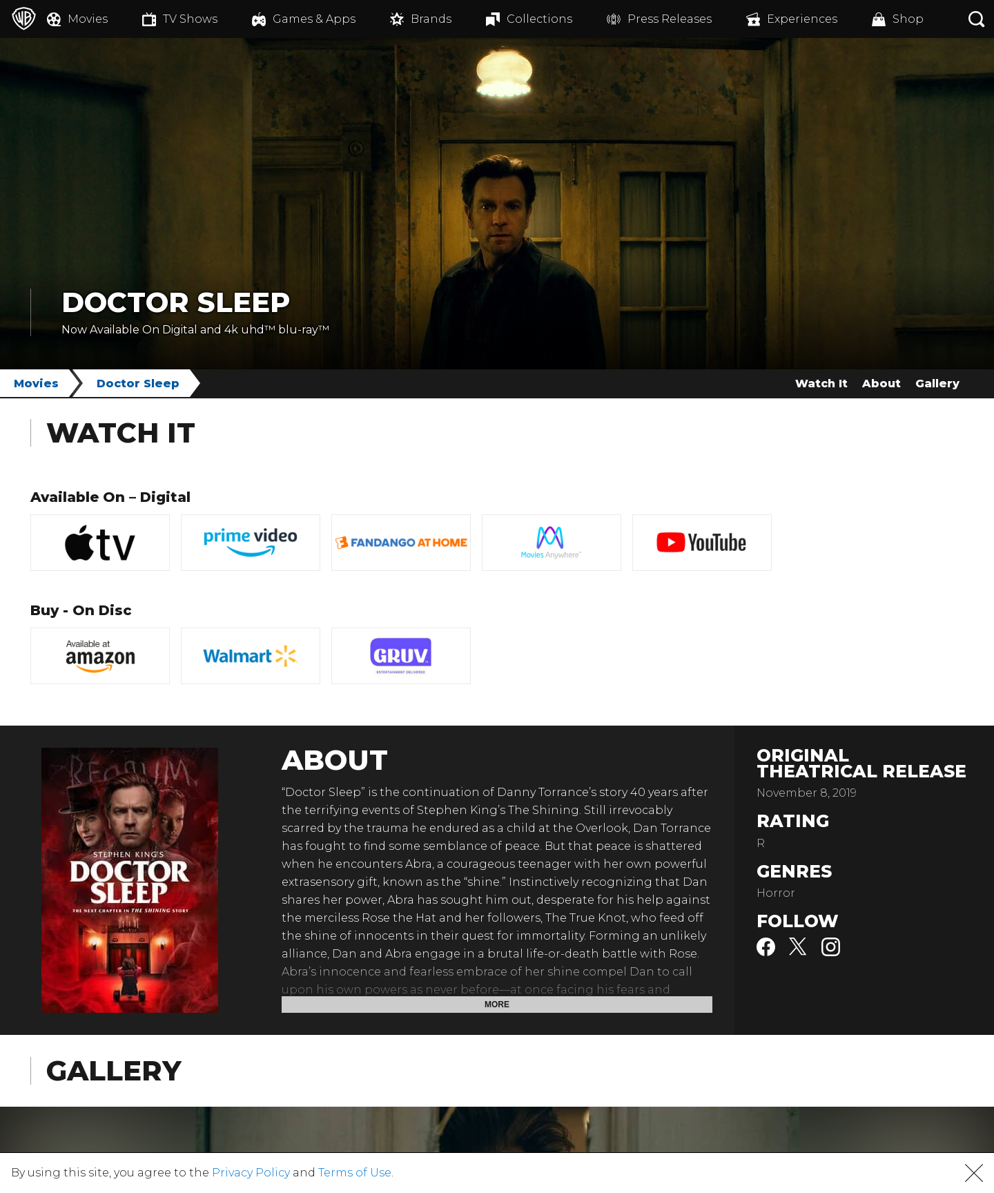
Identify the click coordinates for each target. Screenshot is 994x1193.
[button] (974, 1173)
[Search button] (976, 19)
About (881, 383)
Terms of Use (354, 1172)
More (497, 1004)
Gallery (937, 383)
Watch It (821, 383)
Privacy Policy (251, 1172)
